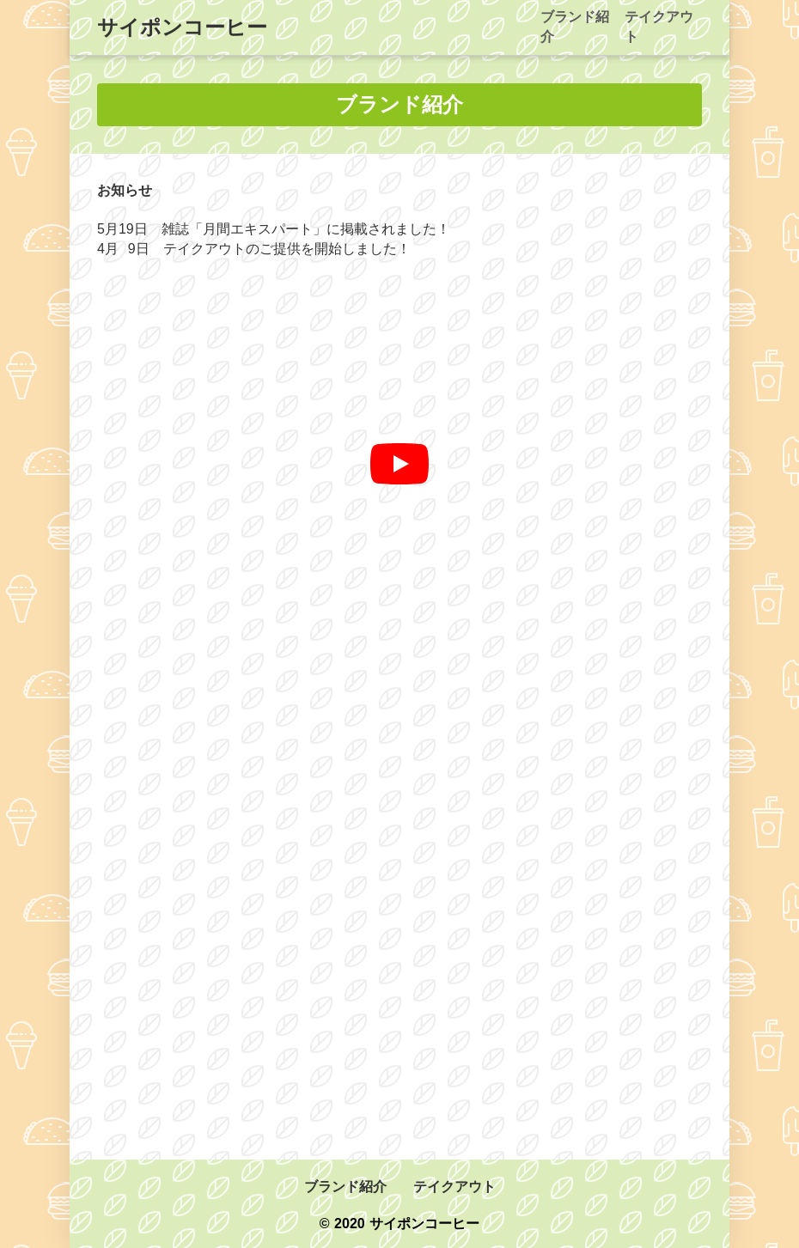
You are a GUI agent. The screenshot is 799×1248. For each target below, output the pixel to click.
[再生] (399, 463)
